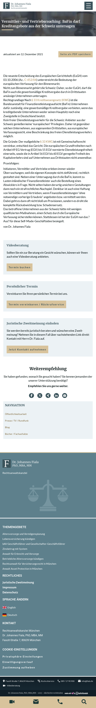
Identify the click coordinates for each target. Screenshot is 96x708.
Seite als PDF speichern (75, 54)
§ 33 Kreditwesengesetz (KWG (50, 100)
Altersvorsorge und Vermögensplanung (23, 533)
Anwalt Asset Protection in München (22, 568)
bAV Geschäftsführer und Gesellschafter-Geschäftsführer (33, 543)
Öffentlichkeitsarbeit (16, 414)
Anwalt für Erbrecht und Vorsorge (20, 553)
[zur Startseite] (17, 5)
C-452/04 (30, 80)
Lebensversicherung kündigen (18, 538)
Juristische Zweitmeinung (18, 582)
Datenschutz (10, 592)
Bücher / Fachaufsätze (16, 433)
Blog (7, 427)
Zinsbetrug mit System (14, 548)
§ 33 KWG (46, 141)
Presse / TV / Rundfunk (17, 420)
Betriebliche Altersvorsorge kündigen (22, 558)
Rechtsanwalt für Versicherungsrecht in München (29, 563)
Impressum (9, 587)
